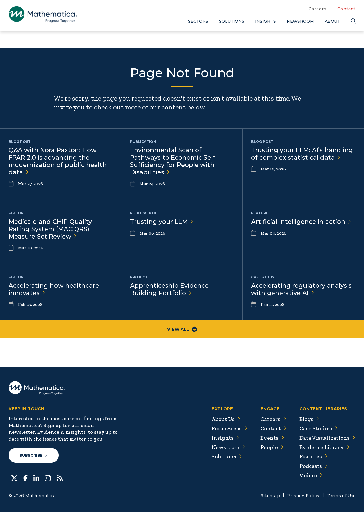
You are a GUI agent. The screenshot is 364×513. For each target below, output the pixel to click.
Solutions (231, 21)
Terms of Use (340, 496)
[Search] (353, 21)
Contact (346, 8)
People (270, 447)
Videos (310, 475)
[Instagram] (48, 478)
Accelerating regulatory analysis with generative (302, 289)
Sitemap (267, 496)
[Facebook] (25, 478)
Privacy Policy (301, 496)
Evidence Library (323, 447)
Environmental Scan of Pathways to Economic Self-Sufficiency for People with (175, 161)
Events (270, 438)
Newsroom (300, 21)
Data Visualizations (326, 438)
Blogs (308, 419)
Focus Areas (227, 429)
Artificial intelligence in (302, 222)
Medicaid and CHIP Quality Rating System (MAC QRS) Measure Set (51, 229)
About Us (223, 419)
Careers (317, 8)
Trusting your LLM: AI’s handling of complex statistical (302, 154)
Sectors (198, 21)
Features (312, 457)
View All (182, 329)
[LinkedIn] (36, 478)
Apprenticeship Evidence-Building (172, 289)
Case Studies (317, 429)
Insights (265, 21)
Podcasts (313, 466)
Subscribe (33, 456)
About (332, 21)
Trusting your (162, 222)
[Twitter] (14, 478)
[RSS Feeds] (60, 478)
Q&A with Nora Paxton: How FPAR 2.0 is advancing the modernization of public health (59, 161)
